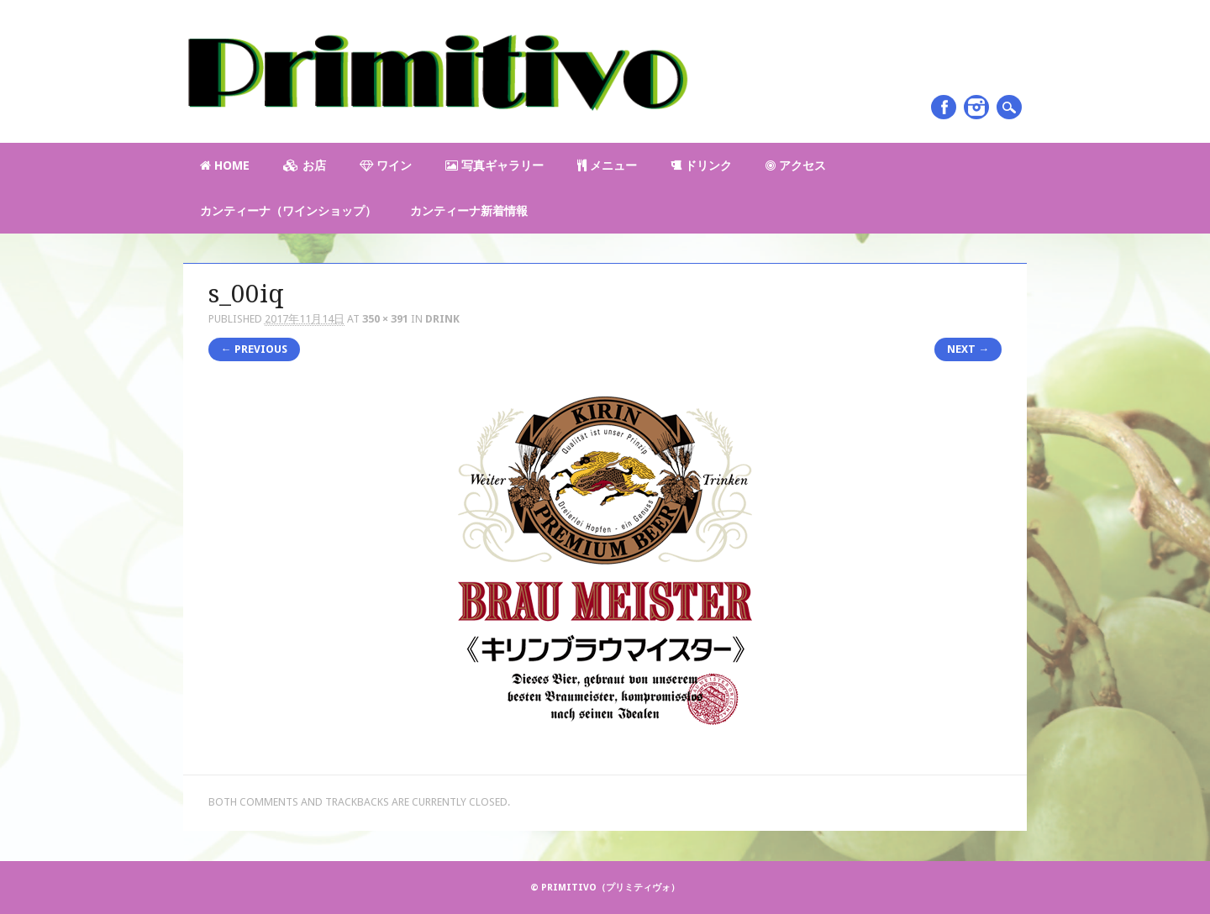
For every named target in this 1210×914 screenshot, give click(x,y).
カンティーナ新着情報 (469, 211)
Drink (442, 319)
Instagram (976, 107)
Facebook (943, 107)
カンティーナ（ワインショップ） (288, 211)
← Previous (254, 349)
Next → (968, 349)
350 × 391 (385, 319)
